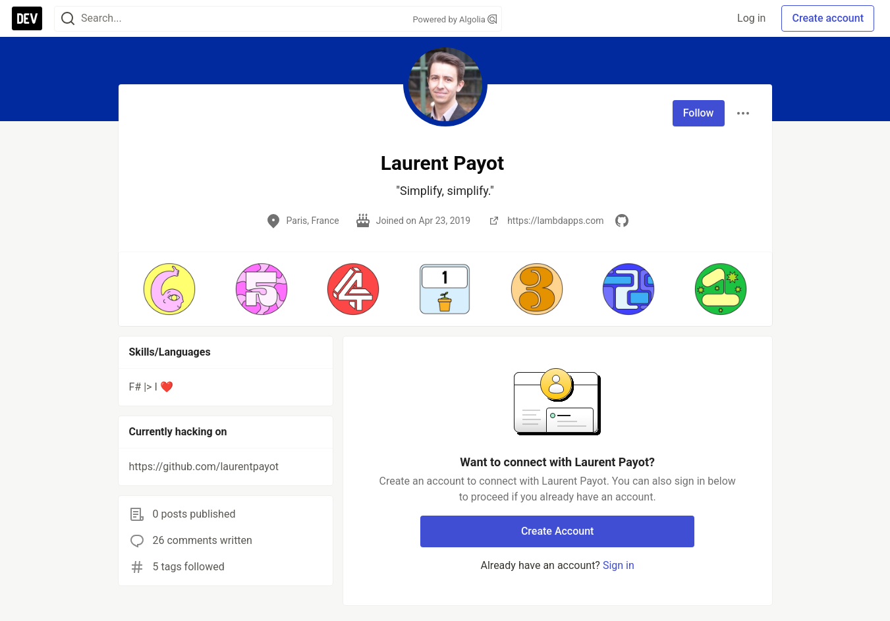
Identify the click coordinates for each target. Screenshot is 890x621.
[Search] (68, 19)
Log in (751, 18)
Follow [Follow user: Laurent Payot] (698, 113)
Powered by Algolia (454, 19)
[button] (169, 289)
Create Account (557, 531)
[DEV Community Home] (27, 18)
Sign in (618, 565)
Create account (828, 18)
